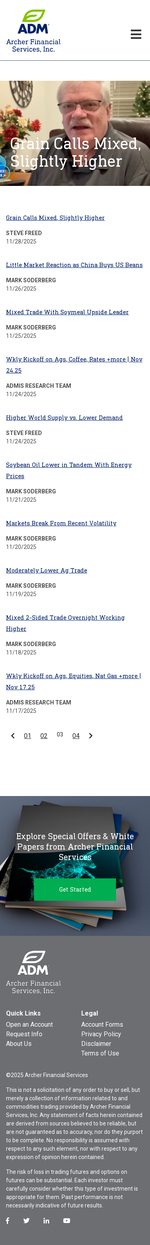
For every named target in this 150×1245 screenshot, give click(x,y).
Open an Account (29, 1024)
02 (44, 736)
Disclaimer (96, 1043)
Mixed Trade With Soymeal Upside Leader (67, 312)
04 (76, 736)
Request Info (24, 1034)
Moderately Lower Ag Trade (46, 570)
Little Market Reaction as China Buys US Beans (74, 265)
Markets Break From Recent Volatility (61, 523)
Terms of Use (100, 1053)
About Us (19, 1043)
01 (27, 736)
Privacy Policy (101, 1034)
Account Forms (102, 1024)
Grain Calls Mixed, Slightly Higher (55, 217)
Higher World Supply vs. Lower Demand (64, 417)
